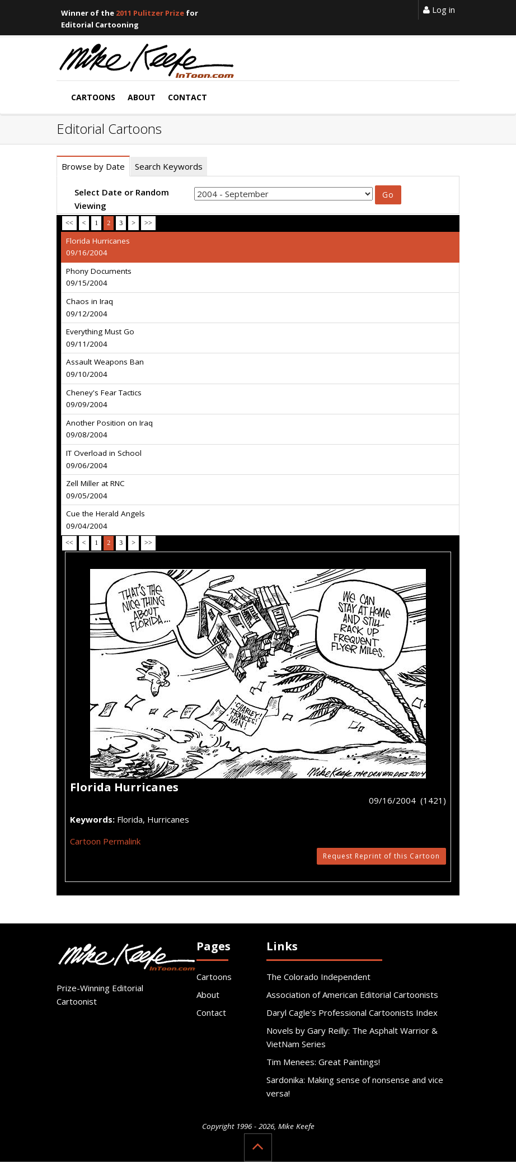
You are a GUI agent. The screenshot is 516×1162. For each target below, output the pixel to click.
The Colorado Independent (318, 976)
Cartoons (214, 976)
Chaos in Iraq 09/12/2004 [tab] (89, 307)
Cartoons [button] (93, 97)
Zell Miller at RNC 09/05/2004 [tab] (95, 489)
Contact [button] (187, 97)
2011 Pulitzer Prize (150, 13)
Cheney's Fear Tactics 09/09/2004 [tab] (104, 399)
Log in (439, 9)
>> (148, 223)
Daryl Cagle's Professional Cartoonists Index (352, 1012)
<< (69, 223)
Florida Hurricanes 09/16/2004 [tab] (98, 247)
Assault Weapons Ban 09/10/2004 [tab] (105, 368)
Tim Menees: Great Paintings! (323, 1061)
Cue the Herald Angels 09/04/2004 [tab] (105, 519)
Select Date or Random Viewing (121, 198)
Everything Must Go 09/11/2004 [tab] (100, 337)
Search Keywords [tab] (169, 166)
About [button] (142, 97)
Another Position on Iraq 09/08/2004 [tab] (109, 429)
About (207, 994)
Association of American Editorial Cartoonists (352, 994)
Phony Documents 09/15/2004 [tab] (99, 277)
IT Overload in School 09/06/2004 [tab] (104, 459)
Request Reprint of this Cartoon (381, 856)
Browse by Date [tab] (93, 166)
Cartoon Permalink (105, 841)
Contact (211, 1012)
